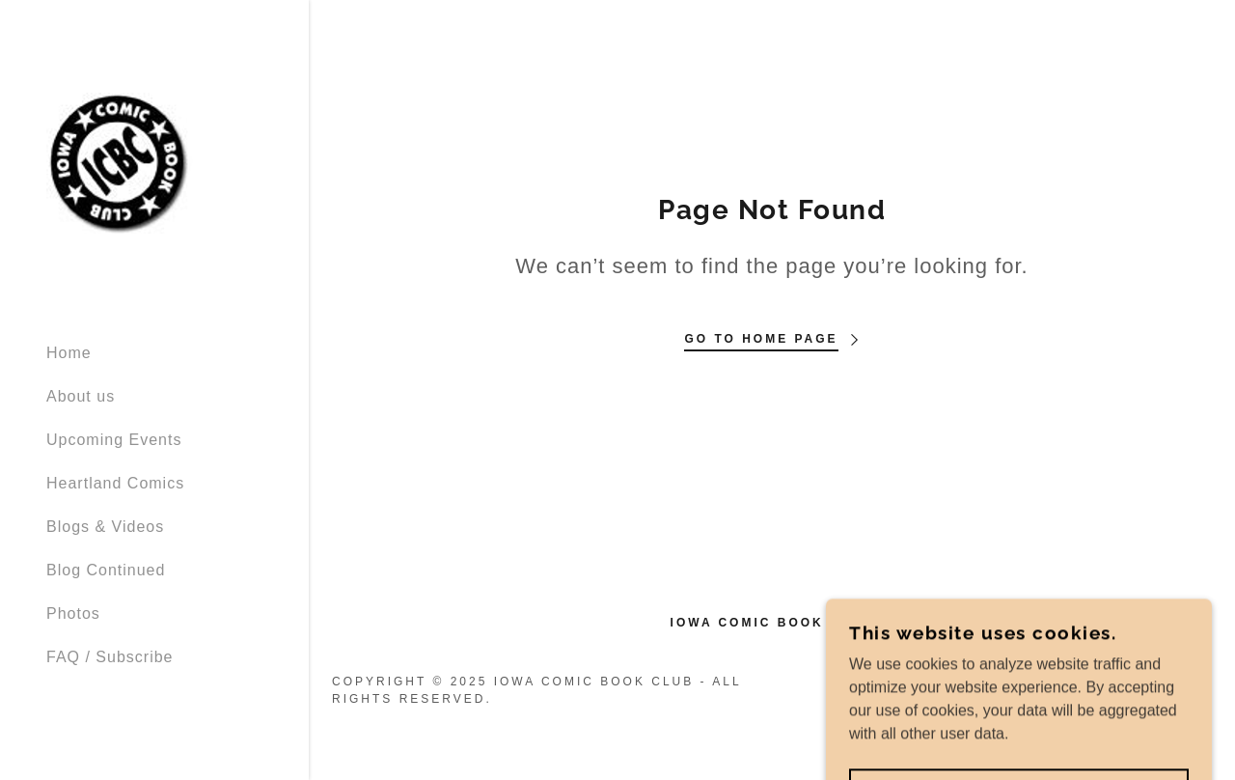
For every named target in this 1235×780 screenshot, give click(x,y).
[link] (119, 162)
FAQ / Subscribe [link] (110, 657)
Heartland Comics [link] (115, 483)
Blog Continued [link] (105, 570)
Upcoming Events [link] (113, 440)
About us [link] (80, 396)
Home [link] (69, 353)
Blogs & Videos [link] (105, 526)
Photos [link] (73, 613)
